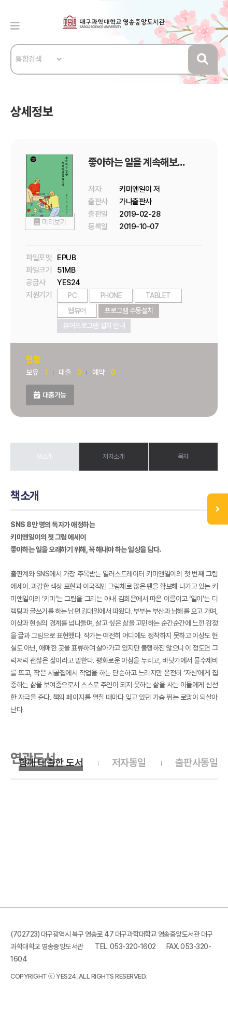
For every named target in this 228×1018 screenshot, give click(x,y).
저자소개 (113, 456)
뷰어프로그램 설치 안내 (94, 325)
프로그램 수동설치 (128, 310)
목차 (183, 456)
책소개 (44, 456)
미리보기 (53, 227)
